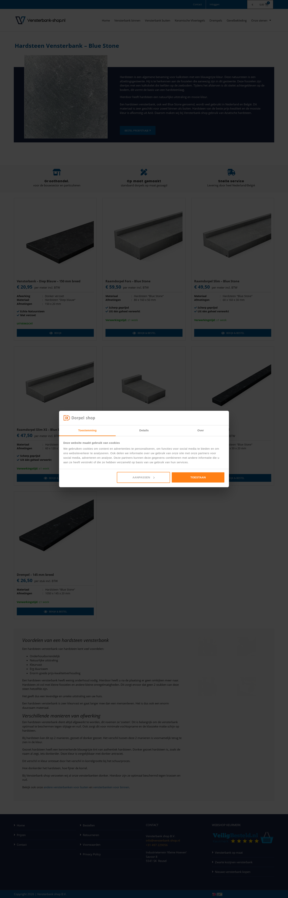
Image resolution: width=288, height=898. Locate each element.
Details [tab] (144, 430)
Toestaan (198, 477)
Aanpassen (143, 477)
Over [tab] (200, 430)
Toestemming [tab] (87, 430)
